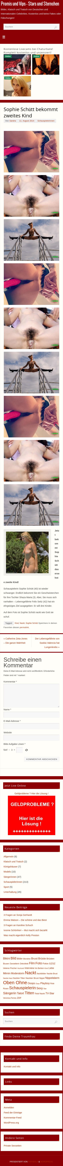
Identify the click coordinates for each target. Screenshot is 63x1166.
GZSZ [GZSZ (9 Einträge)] (52, 963)
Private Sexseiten (12, 1145)
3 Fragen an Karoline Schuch (18, 925)
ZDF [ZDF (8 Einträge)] (19, 998)
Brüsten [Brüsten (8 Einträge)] (50, 958)
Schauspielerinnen (46, 121)
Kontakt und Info (12, 1066)
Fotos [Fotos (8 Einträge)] (45, 963)
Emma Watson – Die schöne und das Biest (25, 920)
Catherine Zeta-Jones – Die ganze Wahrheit (15, 640)
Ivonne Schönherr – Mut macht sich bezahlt (25, 930)
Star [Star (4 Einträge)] (45, 989)
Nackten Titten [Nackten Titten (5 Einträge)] (19, 978)
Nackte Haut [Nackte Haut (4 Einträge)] (7, 978)
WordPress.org (11, 1122)
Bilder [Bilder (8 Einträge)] (20, 958)
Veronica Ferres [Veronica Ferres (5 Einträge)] (9, 998)
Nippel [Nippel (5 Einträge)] (42, 978)
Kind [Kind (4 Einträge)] (46, 968)
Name (7, 709)
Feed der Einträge (13, 1112)
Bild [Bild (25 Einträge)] (13, 958)
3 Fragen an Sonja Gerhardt (18, 915)
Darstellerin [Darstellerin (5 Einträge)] (14, 964)
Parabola (33, 1162)
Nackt (22, 623)
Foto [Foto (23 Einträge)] (39, 963)
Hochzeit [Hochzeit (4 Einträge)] (20, 968)
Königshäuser (11, 866)
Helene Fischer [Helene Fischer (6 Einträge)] (10, 968)
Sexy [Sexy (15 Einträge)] (39, 988)
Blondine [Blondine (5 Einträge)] (26, 959)
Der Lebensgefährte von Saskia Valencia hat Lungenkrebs (47, 642)
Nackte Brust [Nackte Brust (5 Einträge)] (52, 974)
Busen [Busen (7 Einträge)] (6, 963)
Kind (17, 623)
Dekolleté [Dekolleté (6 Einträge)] (24, 963)
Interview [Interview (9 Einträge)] (29, 968)
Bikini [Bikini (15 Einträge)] (6, 958)
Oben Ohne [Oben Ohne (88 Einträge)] (15, 982)
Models (7, 871)
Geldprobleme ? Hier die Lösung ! (31, 793)
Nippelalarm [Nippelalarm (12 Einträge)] (52, 977)
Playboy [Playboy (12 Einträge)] (45, 983)
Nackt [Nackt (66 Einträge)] (30, 972)
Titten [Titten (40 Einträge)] (29, 993)
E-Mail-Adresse (12, 721)
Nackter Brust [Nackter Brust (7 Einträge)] (32, 978)
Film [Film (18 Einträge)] (32, 963)
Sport (6, 887)
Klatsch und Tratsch (14, 861)
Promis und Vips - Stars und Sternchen (30, 4)
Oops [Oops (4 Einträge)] (38, 983)
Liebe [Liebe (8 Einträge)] (51, 968)
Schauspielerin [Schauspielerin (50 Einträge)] (22, 988)
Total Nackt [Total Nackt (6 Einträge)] (40, 993)
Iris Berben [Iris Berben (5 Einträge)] (39, 968)
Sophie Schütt (32, 623)
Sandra (12, 121)
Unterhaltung (10, 892)
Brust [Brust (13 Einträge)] (34, 958)
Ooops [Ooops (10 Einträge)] (31, 983)
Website (8, 732)
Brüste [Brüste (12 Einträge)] (42, 958)
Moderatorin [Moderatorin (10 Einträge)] (17, 973)
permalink (24, 627)
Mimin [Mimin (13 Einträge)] (6, 973)
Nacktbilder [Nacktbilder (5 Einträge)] (41, 974)
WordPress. (46, 1162)
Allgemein (9, 856)
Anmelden (9, 1107)
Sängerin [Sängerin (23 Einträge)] (9, 993)
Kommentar (10, 681)
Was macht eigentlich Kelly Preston (21, 935)
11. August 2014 (26, 121)
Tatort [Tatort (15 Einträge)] (20, 993)
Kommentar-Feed (12, 1117)
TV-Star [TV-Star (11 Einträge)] (49, 993)
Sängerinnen (10, 877)
